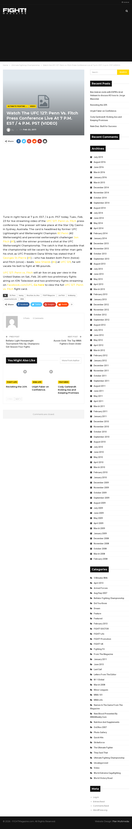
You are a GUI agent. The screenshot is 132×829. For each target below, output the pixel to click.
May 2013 (98, 279)
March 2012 (99, 350)
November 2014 (101, 192)
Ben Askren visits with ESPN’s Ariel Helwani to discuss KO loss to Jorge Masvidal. (107, 95)
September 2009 (101, 498)
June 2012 (99, 335)
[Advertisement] (66, 39)
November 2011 (101, 370)
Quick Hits (98, 737)
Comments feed (101, 806)
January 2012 (100, 360)
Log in (96, 797)
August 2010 (100, 442)
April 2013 (98, 284)
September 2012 (101, 320)
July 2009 (98, 508)
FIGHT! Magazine (49, 295)
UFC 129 (66, 261)
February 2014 (100, 233)
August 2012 (100, 325)
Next (18, 399)
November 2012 (101, 310)
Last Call (98, 669)
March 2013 (99, 289)
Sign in (125, 2)
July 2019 (98, 157)
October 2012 (100, 315)
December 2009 (101, 482)
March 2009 (99, 528)
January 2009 (100, 533)
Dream (97, 608)
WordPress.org (100, 810)
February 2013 (100, 294)
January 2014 (100, 238)
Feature (97, 613)
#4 (54, 261)
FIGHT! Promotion (102, 639)
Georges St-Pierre (14, 257)
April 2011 (98, 401)
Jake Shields (43, 261)
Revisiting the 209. (99, 105)
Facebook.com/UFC (19, 284)
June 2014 (99, 218)
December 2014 (101, 187)
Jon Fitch (61, 295)
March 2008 (99, 554)
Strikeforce (99, 742)
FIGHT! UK (98, 644)
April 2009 (98, 523)
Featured (63, 382)
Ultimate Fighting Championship (18, 106)
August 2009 (100, 503)
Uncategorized (101, 763)
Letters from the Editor (105, 674)
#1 (29, 257)
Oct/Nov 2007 (100, 727)
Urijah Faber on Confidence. (103, 111)
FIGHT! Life (12, 382)
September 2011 (101, 381)
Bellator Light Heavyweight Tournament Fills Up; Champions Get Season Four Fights (22, 343)
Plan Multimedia (120, 821)
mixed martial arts (10, 299)
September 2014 (101, 203)
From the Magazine (103, 654)
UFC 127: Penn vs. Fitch (61, 221)
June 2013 (99, 274)
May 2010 (98, 457)
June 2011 (99, 391)
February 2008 (100, 559)
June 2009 (99, 513)
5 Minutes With (101, 578)
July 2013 (98, 269)
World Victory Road (103, 778)
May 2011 (98, 396)
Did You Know (100, 603)
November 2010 (101, 426)
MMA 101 (98, 695)
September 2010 (101, 437)
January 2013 (100, 299)
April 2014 (98, 228)
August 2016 (100, 162)
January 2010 (100, 477)
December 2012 (101, 304)
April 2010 (98, 462)
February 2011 (100, 411)
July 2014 (98, 213)
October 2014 (100, 198)
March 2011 (99, 406)
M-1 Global (99, 679)
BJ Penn (62, 233)
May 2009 (98, 518)
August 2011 (100, 386)
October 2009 (100, 493)
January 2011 (100, 416)
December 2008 (101, 538)
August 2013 (100, 264)
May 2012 (98, 340)
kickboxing (71, 295)
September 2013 (101, 259)
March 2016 (99, 172)
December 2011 (101, 365)
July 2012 (98, 330)
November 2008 (101, 543)
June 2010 (99, 452)
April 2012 (98, 345)
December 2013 (101, 243)
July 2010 (98, 447)
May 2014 (98, 223)
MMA (22, 299)
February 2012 (100, 355)
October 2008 (100, 549)
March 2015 (99, 182)
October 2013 (100, 254)
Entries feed (98, 801)
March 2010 (99, 467)
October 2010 (100, 432)
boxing (21, 295)
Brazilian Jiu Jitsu (33, 295)
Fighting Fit (99, 649)
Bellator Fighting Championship (109, 598)
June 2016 (99, 167)
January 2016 (100, 177)
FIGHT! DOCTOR (101, 629)
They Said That (101, 753)
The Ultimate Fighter (103, 747)
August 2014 (100, 208)
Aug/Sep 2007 (100, 593)
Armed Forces (101, 588)
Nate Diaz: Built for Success (103, 126)
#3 (12, 241)
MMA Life (37, 382)
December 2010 (101, 421)
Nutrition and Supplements (106, 722)
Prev (10, 399)
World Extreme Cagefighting (107, 773)
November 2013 (101, 248)
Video (32, 106)
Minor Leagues (101, 690)
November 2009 (101, 487)
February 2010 (100, 472)
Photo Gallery (100, 732)
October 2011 (100, 376)
